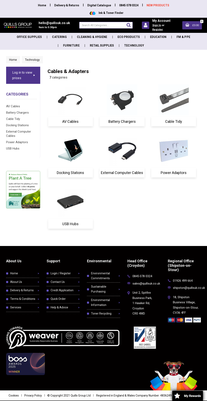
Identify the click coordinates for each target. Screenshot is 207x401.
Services (15, 307)
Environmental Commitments (100, 276)
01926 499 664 (183, 280)
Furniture (71, 45)
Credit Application (62, 290)
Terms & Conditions (22, 298)
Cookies (14, 395)
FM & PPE (183, 37)
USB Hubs (12, 148)
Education (158, 37)
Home (42, 5)
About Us (16, 282)
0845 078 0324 (128, 5)
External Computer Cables (18, 134)
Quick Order (58, 298)
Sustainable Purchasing (98, 289)
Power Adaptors (17, 142)
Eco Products (129, 37)
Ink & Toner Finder (107, 12)
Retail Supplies (102, 45)
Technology (134, 45)
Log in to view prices (22, 75)
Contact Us (58, 282)
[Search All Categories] (106, 25)
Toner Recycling (101, 313)
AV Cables (13, 106)
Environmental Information (100, 302)
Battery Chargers (17, 112)
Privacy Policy (33, 395)
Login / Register (61, 273)
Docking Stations (17, 125)
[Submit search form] (128, 25)
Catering (59, 37)
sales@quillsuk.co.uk (146, 283)
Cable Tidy (13, 119)
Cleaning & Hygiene (92, 37)
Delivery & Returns (66, 5)
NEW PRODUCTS (158, 5)
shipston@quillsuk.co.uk (189, 288)
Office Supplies (29, 37)
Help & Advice (59, 307)
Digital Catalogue (99, 5)
